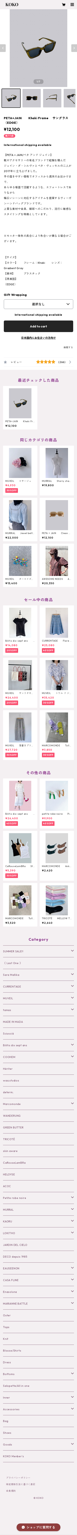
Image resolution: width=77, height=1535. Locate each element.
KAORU (7, 1221)
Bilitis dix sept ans (15, 1045)
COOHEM (9, 1057)
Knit (5, 1339)
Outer (7, 1315)
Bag (5, 1421)
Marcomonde (12, 1104)
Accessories (11, 1409)
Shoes (7, 1433)
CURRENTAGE (12, 986)
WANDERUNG (12, 1115)
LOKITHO (9, 1233)
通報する (68, 347)
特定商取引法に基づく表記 (20, 1484)
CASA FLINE (11, 1280)
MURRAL (8, 1209)
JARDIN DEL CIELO (15, 1245)
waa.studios (11, 1080)
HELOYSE (9, 1174)
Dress (7, 1362)
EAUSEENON (11, 1268)
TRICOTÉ (9, 1139)
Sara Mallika (11, 975)
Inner (6, 1397)
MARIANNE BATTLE (15, 1303)
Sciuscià (8, 1033)
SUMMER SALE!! (13, 951)
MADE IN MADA (13, 1022)
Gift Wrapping (15, 295)
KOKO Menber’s (13, 1456)
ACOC (7, 1186)
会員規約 (11, 1490)
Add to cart (38, 326)
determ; (8, 1092)
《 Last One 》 (12, 963)
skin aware (10, 1151)
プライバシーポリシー (18, 1477)
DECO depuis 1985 (15, 1256)
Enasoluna (10, 1292)
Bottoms (9, 1374)
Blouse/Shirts (12, 1350)
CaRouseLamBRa (14, 1162)
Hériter (8, 1068)
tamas (7, 1010)
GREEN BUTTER (13, 1127)
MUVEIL (8, 998)
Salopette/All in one (16, 1386)
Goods (7, 1444)
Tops (6, 1327)
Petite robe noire (14, 1198)
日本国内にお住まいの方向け (38, 338)
